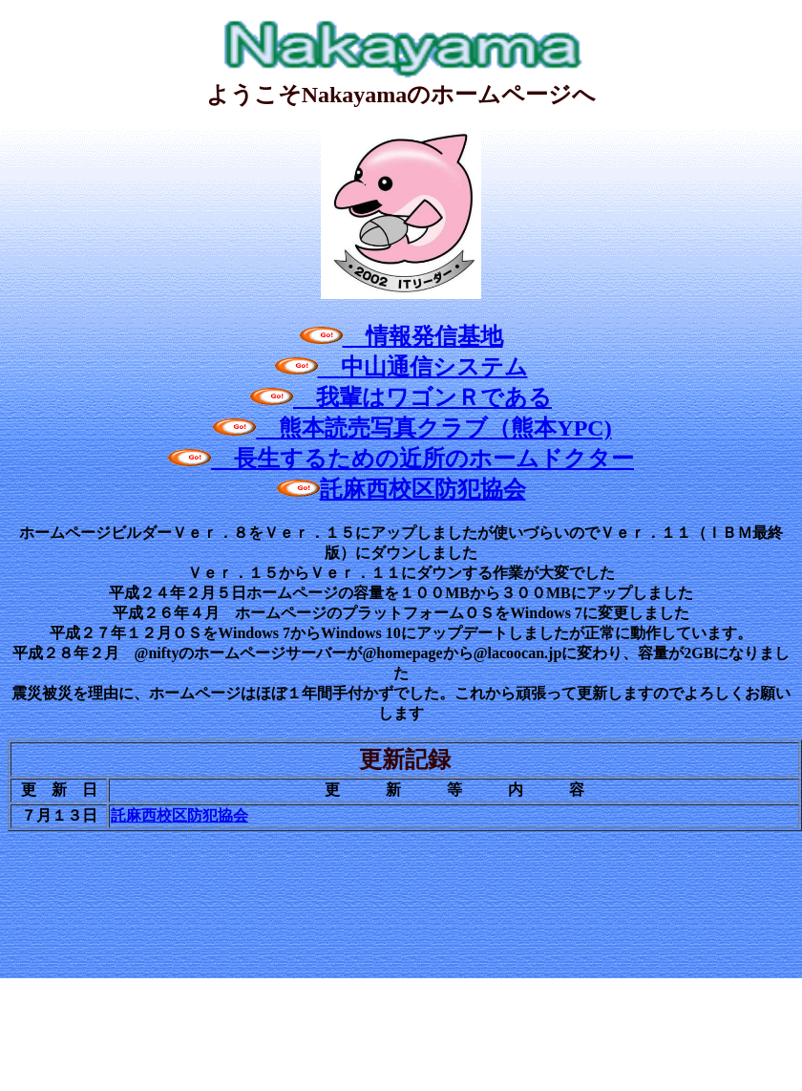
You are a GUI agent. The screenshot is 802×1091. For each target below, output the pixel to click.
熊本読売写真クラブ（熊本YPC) (412, 428)
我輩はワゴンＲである (401, 397)
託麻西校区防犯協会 (401, 489)
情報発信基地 (401, 336)
